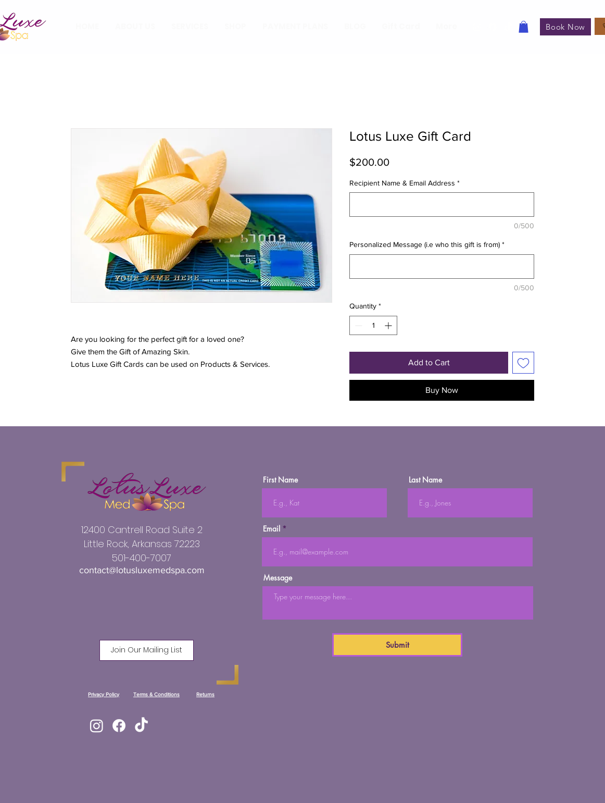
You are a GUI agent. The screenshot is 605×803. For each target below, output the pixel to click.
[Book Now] (565, 26)
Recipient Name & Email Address (404, 183)
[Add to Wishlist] (523, 363)
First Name (280, 480)
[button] (523, 27)
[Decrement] (357, 325)
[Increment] (389, 325)
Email (271, 529)
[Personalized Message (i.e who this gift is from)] (442, 266)
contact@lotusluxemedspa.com (142, 570)
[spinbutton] (373, 325)
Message (277, 578)
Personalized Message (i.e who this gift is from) (427, 244)
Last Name (425, 480)
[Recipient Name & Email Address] (442, 204)
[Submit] (397, 645)
